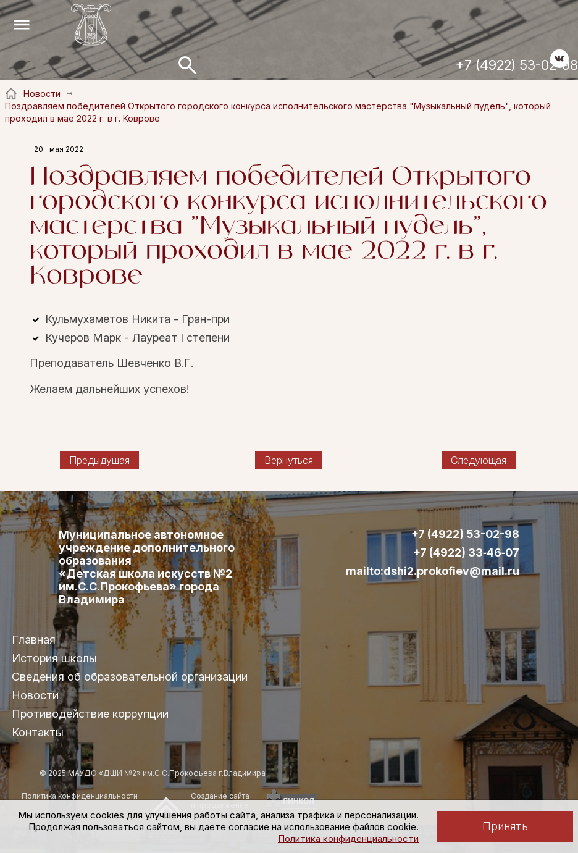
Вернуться (288, 460)
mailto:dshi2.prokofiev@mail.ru (432, 571)
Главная (34, 639)
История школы (54, 658)
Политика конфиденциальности (348, 838)
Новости (35, 695)
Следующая (478, 460)
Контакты (38, 732)
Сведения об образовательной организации (130, 676)
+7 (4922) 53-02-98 (517, 65)
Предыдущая (99, 460)
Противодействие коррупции (90, 713)
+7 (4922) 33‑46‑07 (466, 553)
